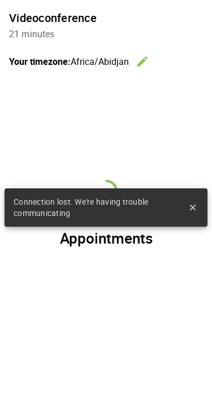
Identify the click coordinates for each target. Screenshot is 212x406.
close (193, 207)
